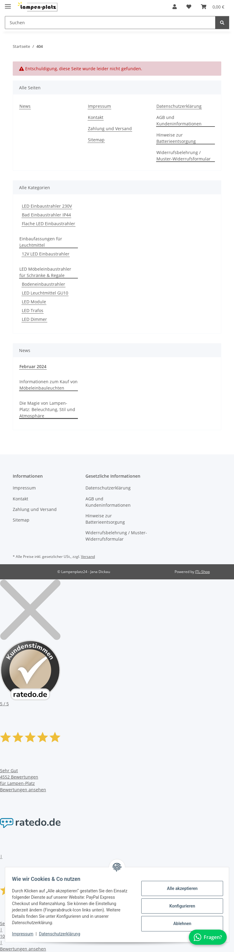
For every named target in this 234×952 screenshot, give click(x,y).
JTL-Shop (202, 571)
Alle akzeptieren (179, 888)
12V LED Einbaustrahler (45, 254)
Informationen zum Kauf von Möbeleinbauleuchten (48, 385)
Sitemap (96, 140)
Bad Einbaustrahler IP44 (46, 215)
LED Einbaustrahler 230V (47, 206)
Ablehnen (179, 923)
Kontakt (95, 117)
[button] (175, 7)
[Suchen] (222, 22)
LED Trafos (32, 310)
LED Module (34, 302)
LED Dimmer (34, 319)
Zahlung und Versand (110, 128)
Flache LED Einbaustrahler (48, 223)
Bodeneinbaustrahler (43, 284)
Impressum (25, 933)
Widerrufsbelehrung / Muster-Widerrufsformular (183, 156)
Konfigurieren (179, 906)
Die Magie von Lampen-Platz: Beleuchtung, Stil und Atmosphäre (47, 409)
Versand (88, 556)
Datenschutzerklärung (62, 933)
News (25, 106)
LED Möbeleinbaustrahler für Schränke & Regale (45, 272)
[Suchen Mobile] (110, 22)
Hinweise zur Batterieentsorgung (176, 138)
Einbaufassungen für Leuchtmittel (40, 242)
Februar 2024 (32, 366)
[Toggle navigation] (8, 4)
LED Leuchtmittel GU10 (45, 293)
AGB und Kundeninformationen (179, 120)
